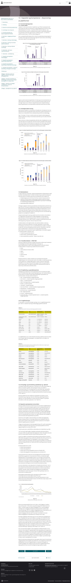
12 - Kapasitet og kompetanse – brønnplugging (7, 57)
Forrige (21, 551)
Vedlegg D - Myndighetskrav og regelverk (9, 88)
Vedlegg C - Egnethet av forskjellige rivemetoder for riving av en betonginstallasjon (8, 84)
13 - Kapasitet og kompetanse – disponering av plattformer (7, 61)
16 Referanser (4, 71)
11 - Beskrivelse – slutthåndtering (7, 53)
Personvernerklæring (58, 580)
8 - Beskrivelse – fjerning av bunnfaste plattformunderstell (8, 43)
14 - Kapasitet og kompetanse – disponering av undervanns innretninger (8, 64)
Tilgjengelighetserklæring (66, 580)
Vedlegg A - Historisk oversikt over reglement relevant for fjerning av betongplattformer (7, 75)
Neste (48, 551)
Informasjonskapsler (51, 580)
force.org (2, 569)
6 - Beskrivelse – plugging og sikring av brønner (8, 37)
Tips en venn (22, 557)
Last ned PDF (35, 551)
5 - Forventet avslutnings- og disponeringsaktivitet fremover (7, 33)
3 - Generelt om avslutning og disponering (9, 27)
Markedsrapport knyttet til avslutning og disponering (7, 19)
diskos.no (3, 573)
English (67, 1)
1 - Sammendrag (4, 22)
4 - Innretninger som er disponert (7, 30)
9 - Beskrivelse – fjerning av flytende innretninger (8, 47)
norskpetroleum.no (4, 564)
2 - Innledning (4, 24)
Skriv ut (48, 557)
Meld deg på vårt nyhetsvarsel (50, 565)
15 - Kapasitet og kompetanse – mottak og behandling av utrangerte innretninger (9, 68)
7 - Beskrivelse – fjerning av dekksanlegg (9, 40)
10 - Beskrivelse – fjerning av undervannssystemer (6, 51)
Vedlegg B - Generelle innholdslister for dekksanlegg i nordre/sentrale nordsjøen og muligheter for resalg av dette (9, 79)
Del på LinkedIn (35, 557)
